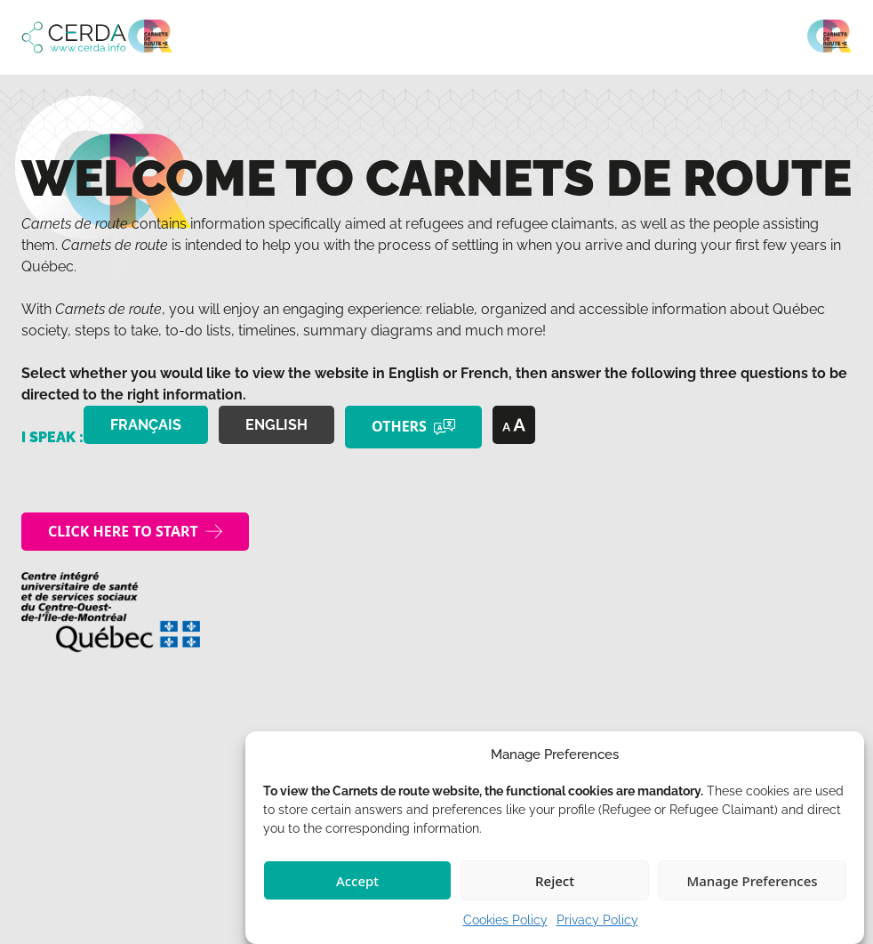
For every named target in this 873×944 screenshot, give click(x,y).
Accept (357, 881)
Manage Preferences (751, 881)
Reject (554, 881)
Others (399, 426)
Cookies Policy (505, 920)
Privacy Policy (597, 920)
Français (145, 424)
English (276, 424)
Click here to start (123, 531)
